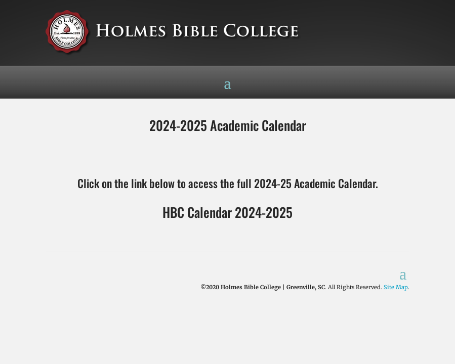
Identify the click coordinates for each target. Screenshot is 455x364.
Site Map (396, 287)
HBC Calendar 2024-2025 (227, 212)
